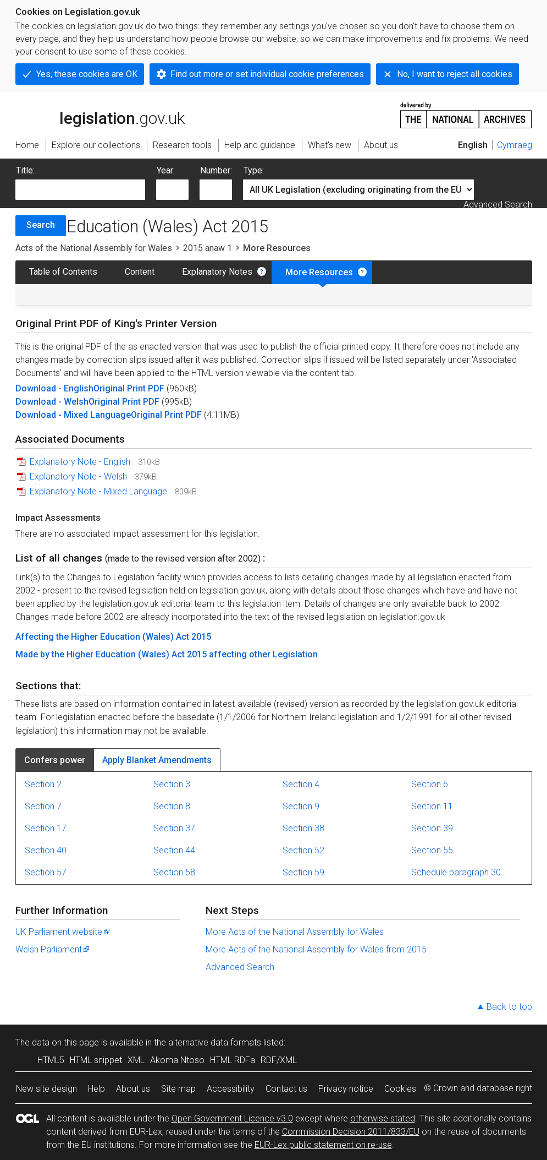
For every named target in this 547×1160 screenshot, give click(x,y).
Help (96, 1088)
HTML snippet (96, 1060)
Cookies (400, 1088)
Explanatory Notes (217, 271)
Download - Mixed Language (73, 415)
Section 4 (301, 784)
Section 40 (46, 850)
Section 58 (174, 872)
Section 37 (174, 828)
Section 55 (432, 850)
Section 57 (46, 872)
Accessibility (231, 1088)
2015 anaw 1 (207, 248)
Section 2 (43, 784)
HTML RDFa (232, 1060)
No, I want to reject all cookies (454, 74)
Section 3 (171, 784)
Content (139, 271)
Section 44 (174, 850)
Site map (178, 1088)
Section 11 (432, 806)
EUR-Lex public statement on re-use (323, 1145)
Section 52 (303, 850)
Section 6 (429, 784)
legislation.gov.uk (100, 114)
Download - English (54, 388)
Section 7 (43, 806)
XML (136, 1060)
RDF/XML (279, 1060)
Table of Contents (63, 271)
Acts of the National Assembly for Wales (93, 248)
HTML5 (50, 1060)
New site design (46, 1088)
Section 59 (303, 872)
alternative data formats (214, 1042)
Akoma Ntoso (177, 1060)
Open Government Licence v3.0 (232, 1118)
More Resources (319, 272)
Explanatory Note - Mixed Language (98, 491)
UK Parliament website (63, 932)
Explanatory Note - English (80, 461)
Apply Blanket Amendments (157, 760)
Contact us (286, 1088)
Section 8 (171, 806)
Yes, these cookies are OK (86, 74)
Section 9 (301, 806)
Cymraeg (514, 145)
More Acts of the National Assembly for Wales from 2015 (316, 949)
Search (40, 225)
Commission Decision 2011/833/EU (350, 1131)
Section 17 (46, 828)
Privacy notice (345, 1088)
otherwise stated (382, 1118)
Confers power (54, 760)
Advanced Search (497, 204)
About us (133, 1088)
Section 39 (432, 828)
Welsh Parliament (53, 949)
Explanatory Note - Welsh (78, 476)
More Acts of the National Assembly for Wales (295, 932)
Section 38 (303, 828)
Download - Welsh (52, 401)
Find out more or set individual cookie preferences (267, 74)
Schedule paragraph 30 (456, 872)
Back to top (509, 1006)
